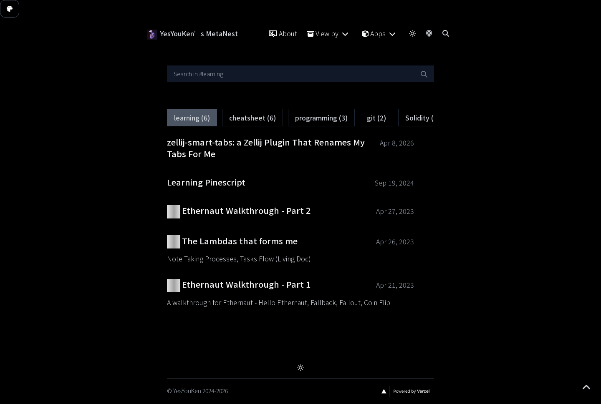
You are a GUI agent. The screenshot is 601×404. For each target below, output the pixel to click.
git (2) (376, 119)
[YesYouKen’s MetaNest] (152, 33)
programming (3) (321, 119)
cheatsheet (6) (252, 119)
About (283, 33)
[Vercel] (406, 391)
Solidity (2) (422, 119)
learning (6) (192, 119)
